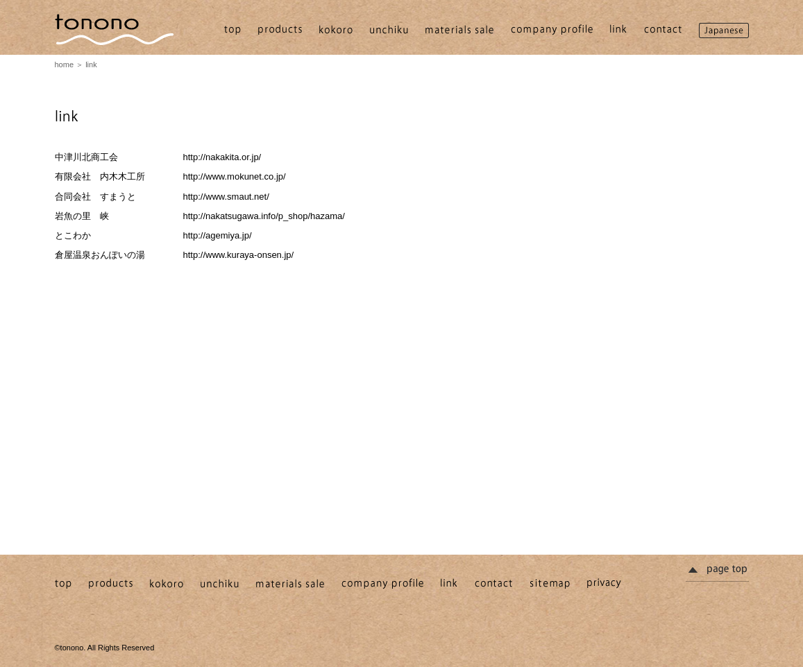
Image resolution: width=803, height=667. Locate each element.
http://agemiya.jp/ (217, 235)
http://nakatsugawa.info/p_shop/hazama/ (264, 216)
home (64, 64)
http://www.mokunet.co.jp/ (234, 176)
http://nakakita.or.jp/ (222, 157)
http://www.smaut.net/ (226, 196)
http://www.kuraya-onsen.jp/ (238, 255)
